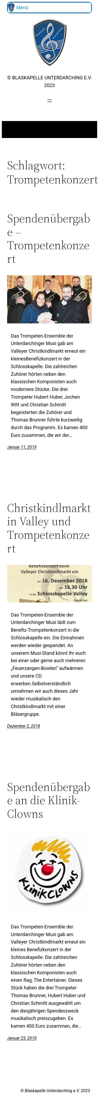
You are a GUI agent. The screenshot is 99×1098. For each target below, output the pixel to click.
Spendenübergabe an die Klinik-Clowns (48, 800)
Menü (22, 7)
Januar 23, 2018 (21, 1038)
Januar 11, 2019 (21, 447)
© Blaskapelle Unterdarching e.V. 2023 (55, 1090)
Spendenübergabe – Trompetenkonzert (48, 238)
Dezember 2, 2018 (23, 726)
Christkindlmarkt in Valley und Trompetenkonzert (49, 528)
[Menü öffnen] (49, 101)
